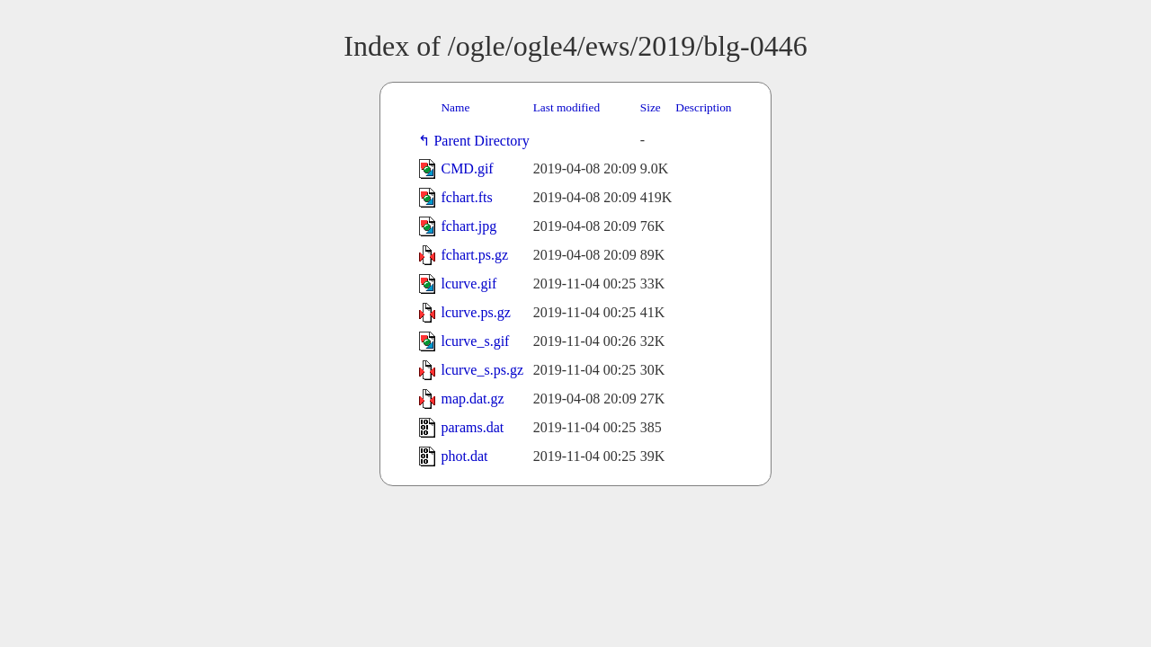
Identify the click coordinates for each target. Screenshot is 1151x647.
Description (703, 107)
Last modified (566, 107)
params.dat (472, 427)
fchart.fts (466, 197)
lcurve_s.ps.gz (482, 369)
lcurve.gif (468, 283)
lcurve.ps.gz (475, 312)
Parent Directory (485, 140)
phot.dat (464, 456)
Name (455, 107)
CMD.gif (467, 168)
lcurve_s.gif (475, 341)
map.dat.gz (472, 398)
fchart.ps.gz (474, 254)
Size (650, 107)
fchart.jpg (468, 226)
